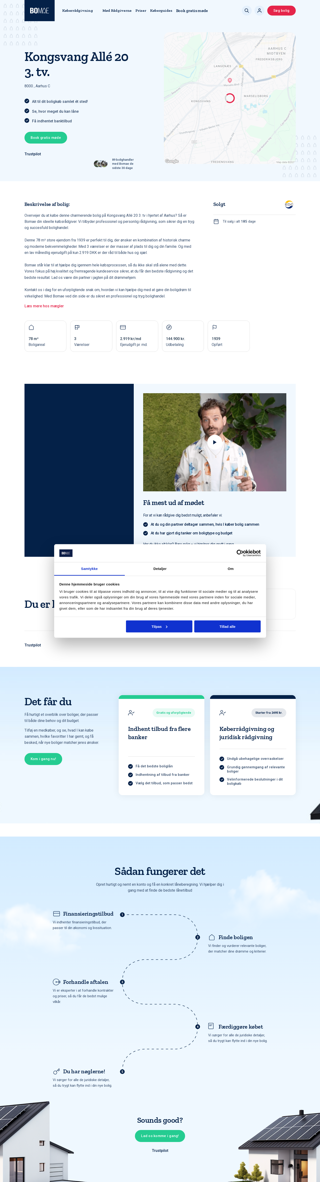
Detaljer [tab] (160, 569)
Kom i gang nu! (43, 759)
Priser (140, 10)
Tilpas (159, 626)
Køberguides (161, 10)
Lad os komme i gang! (160, 1136)
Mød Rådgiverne (117, 10)
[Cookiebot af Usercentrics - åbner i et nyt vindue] (240, 553)
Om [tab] (231, 569)
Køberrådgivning (77, 10)
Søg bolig (281, 10)
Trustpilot (32, 154)
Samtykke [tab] (89, 569)
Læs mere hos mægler (44, 306)
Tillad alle (227, 626)
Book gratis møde (192, 10)
